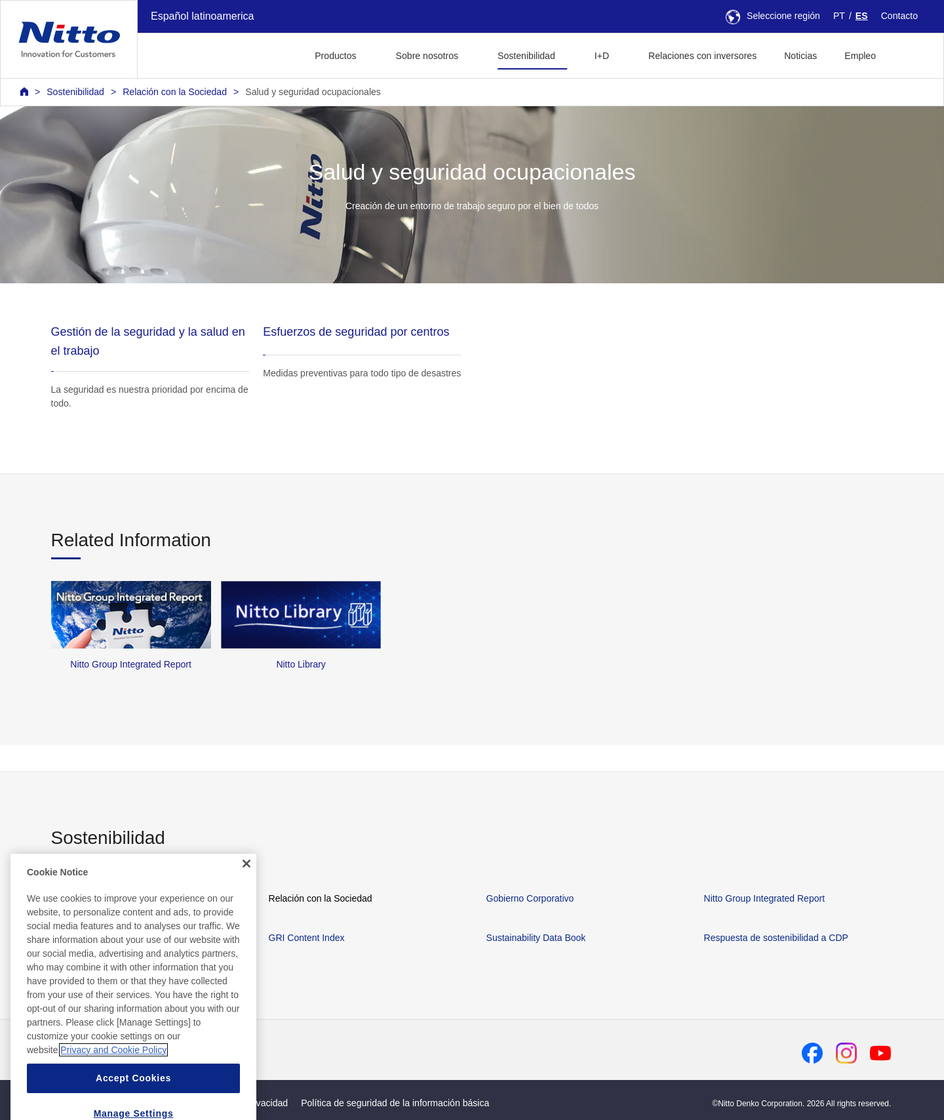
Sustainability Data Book (536, 937)
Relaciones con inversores (702, 55)
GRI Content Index (307, 937)
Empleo (860, 55)
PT (839, 15)
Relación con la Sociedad (175, 92)
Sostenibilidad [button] (526, 55)
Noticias (800, 55)
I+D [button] (602, 55)
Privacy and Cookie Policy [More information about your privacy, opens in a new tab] (113, 1082)
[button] (910, 54)
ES (862, 15)
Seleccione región (773, 15)
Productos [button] (335, 55)
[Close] (246, 895)
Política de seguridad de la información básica (395, 1103)
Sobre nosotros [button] (427, 55)
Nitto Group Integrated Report (764, 898)
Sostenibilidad (75, 92)
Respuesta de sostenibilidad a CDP (776, 937)
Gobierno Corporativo (530, 898)
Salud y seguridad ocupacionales (313, 92)
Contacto (899, 15)
